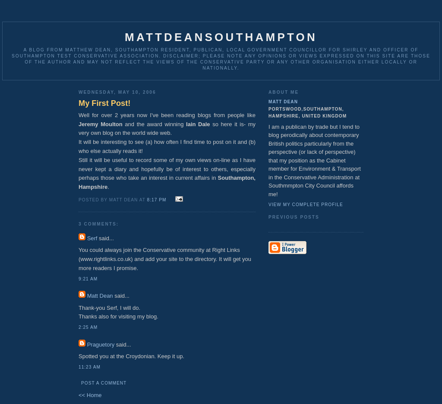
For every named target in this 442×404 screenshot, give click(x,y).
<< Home (90, 395)
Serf (92, 238)
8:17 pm (157, 199)
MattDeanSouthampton (221, 37)
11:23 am (90, 367)
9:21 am (88, 279)
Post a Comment (103, 383)
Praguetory (101, 344)
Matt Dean (100, 296)
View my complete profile (305, 204)
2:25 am (88, 327)
